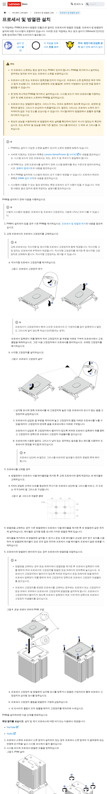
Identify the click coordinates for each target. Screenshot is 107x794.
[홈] (5, 13)
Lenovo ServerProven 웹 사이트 (61, 154)
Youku (11, 734)
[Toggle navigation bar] (4, 4)
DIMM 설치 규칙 (26, 178)
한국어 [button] (75, 4)
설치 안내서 (20, 47)
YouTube (12, 727)
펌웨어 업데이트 (24, 168)
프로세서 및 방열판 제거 (74, 223)
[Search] (95, 4)
